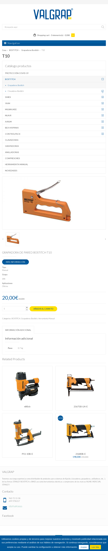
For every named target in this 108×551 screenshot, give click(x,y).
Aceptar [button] (84, 547)
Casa (4, 50)
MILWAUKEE (11, 109)
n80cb (27, 406)
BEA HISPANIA (12, 127)
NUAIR (8, 115)
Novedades (11, 170)
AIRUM (8, 121)
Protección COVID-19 (16, 73)
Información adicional (18, 330)
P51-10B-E (27, 453)
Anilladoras (12, 152)
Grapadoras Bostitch (30, 50)
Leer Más (95, 547)
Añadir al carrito (43, 309)
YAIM (7, 103)
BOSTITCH (13, 50)
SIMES (8, 97)
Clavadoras (11, 140)
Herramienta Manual (16, 164)
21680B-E (81, 453)
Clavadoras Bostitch (16, 91)
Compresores (12, 158)
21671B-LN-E (81, 406)
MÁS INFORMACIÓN (15, 262)
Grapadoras (12, 146)
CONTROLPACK (12, 134)
